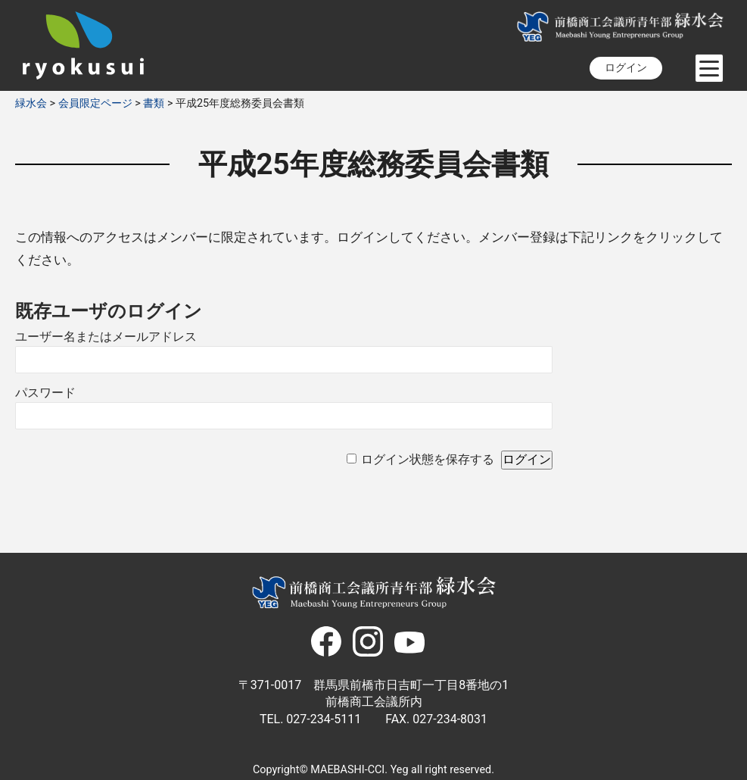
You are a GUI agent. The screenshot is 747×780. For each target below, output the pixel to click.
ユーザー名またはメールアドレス (106, 336)
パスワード (45, 392)
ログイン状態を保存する (427, 459)
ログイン (626, 67)
